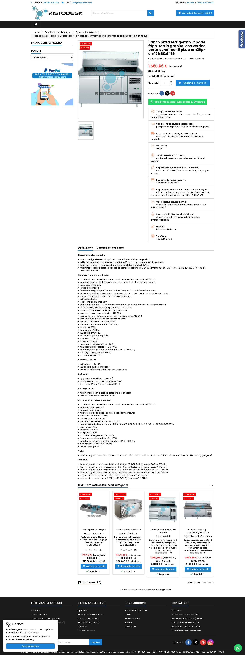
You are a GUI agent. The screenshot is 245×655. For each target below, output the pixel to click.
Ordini (128, 614)
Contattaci (180, 603)
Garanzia (82, 626)
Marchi (36, 51)
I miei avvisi (130, 626)
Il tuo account (135, 603)
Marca (193, 58)
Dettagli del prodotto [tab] (110, 248)
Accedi (190, 2)
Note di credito (132, 618)
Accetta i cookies (30, 646)
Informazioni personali (136, 610)
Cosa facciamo (39, 614)
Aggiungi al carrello (192, 83)
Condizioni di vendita (88, 618)
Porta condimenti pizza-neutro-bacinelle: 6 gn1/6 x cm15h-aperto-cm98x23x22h (94, 541)
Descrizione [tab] (85, 248)
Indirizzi (128, 622)
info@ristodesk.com (82, 2)
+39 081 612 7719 (51, 2)
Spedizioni (83, 610)
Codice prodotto (157, 58)
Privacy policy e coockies (91, 614)
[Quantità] (164, 83)
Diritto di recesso (86, 630)
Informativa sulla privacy (20, 639)
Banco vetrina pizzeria (46, 43)
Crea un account (205, 2)
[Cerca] (122, 13)
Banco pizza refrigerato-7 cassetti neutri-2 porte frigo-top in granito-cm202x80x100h (128, 541)
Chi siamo (36, 610)
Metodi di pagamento (89, 622)
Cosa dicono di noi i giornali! (45, 618)
